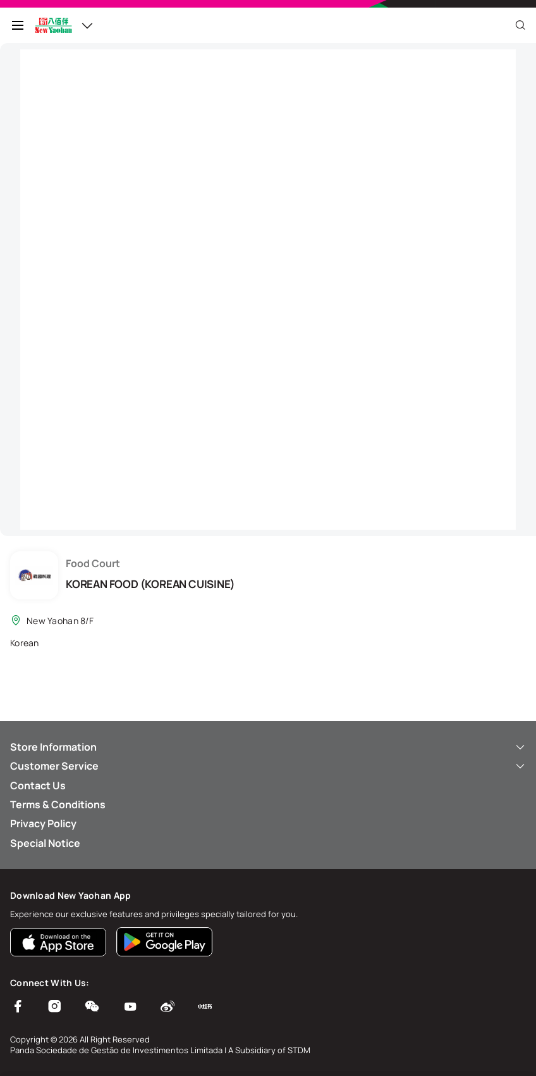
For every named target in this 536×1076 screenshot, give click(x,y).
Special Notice (45, 843)
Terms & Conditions (58, 804)
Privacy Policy (43, 823)
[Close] (520, 25)
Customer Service (268, 766)
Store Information (268, 747)
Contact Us (38, 785)
